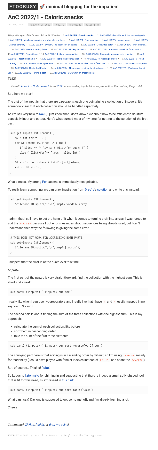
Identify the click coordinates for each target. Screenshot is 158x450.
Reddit (40, 425)
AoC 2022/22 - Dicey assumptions (130, 63)
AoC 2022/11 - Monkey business (70, 49)
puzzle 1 (45, 86)
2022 (59, 86)
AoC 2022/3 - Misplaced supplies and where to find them (37, 40)
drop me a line (58, 425)
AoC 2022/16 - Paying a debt (32, 73)
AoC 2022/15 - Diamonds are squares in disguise (109, 54)
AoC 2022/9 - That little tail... (133, 45)
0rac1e (89, 189)
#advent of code (40, 24)
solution (102, 189)
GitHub (29, 425)
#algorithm (92, 24)
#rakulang (75, 24)
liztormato (32, 375)
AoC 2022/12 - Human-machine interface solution (117, 49)
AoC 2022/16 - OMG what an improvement (73, 73)
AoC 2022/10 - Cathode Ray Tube (31, 49)
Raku (42, 114)
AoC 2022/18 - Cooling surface (102, 59)
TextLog (89, 435)
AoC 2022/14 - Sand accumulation (61, 54)
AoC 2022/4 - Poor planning (84, 40)
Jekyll (68, 435)
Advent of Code (30, 86)
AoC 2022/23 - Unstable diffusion (31, 68)
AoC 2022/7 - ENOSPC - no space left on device (54, 45)
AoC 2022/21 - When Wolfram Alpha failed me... (83, 63)
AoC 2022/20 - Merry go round (38, 63)
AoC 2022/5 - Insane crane (117, 40)
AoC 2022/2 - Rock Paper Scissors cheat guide (122, 35)
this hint (67, 380)
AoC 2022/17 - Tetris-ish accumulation (60, 59)
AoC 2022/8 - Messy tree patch (98, 45)
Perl (45, 182)
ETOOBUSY (22, 6)
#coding (59, 24)
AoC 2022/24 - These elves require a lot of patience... (80, 68)
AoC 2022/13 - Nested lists (24, 54)
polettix (39, 435)
